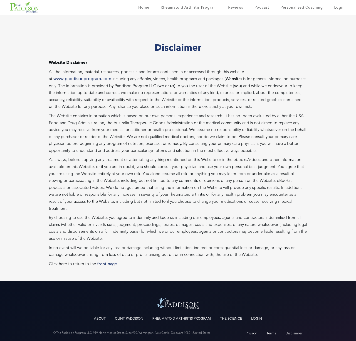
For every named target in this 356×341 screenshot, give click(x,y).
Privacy (251, 333)
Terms (271, 333)
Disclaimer (293, 333)
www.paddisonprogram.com (82, 79)
